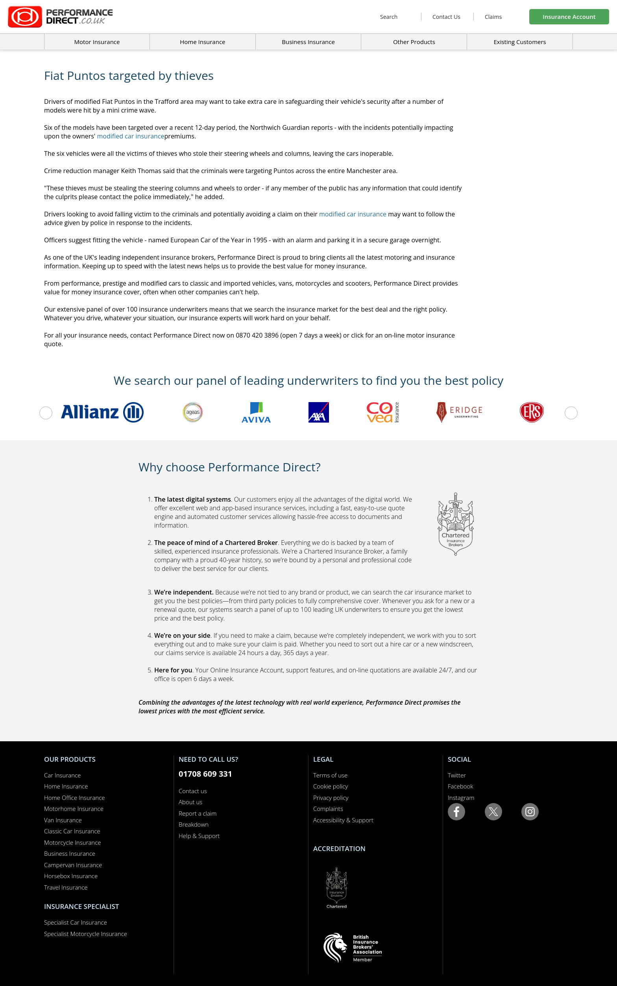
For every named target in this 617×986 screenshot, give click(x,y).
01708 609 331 (205, 773)
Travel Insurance (66, 887)
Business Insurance (308, 42)
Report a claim (198, 813)
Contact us (193, 791)
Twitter (457, 775)
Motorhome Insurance (73, 808)
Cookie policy (330, 786)
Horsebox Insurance (71, 876)
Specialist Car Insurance (75, 922)
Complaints (328, 808)
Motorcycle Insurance (72, 842)
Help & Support (199, 836)
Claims (493, 16)
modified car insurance (130, 136)
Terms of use (330, 775)
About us (190, 802)
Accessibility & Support (343, 820)
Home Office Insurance (74, 797)
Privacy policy (330, 797)
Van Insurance (63, 820)
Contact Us (446, 16)
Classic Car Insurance (72, 831)
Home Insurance (66, 786)
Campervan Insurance (73, 865)
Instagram (461, 797)
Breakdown (194, 824)
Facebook (460, 786)
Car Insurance (62, 775)
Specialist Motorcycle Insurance (85, 934)
